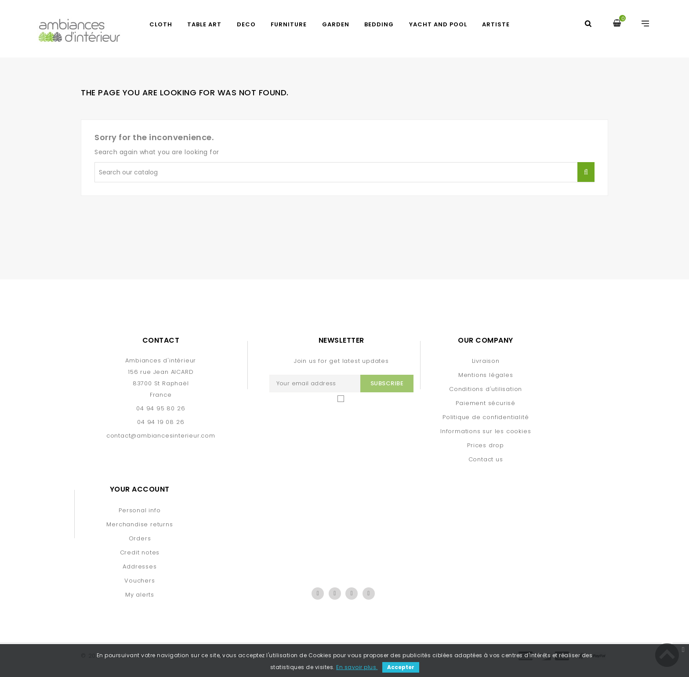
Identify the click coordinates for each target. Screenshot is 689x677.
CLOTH (160, 24)
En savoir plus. (357, 667)
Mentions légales (485, 375)
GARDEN (335, 24)
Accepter (400, 667)
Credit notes (140, 552)
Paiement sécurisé (485, 403)
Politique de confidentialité (485, 417)
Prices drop (485, 445)
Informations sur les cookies (485, 431)
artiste (496, 24)
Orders (140, 538)
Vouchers (139, 580)
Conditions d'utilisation (485, 389)
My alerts (139, 594)
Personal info (139, 510)
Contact (161, 340)
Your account (140, 489)
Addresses (139, 566)
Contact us (485, 459)
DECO (246, 24)
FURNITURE (289, 24)
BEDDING (379, 24)
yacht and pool (438, 24)
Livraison (486, 361)
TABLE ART (204, 24)
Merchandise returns (139, 524)
